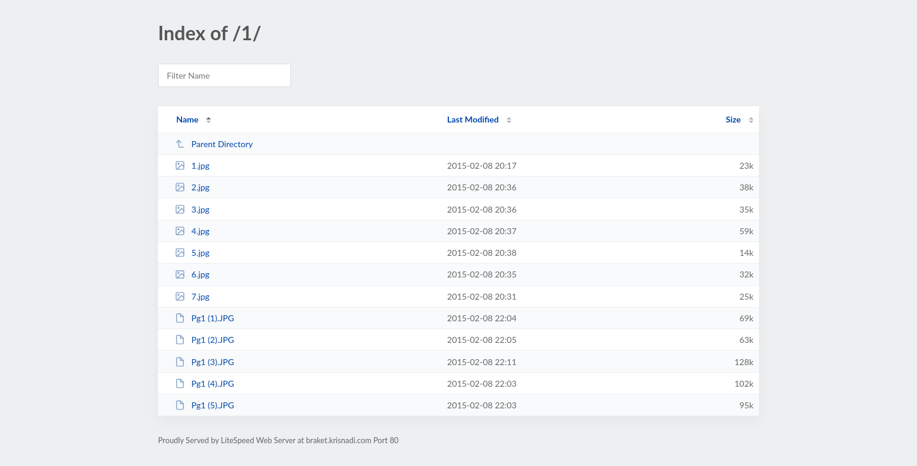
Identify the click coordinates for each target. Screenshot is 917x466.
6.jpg (192, 274)
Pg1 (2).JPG (204, 339)
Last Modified (473, 119)
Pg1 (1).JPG (204, 318)
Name (187, 119)
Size (733, 119)
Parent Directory (214, 144)
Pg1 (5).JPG (204, 405)
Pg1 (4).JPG (204, 383)
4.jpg (192, 231)
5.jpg (192, 252)
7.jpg (192, 296)
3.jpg (192, 209)
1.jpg (192, 165)
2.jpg (192, 187)
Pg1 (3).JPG (204, 362)
